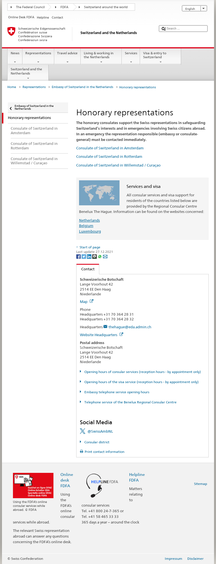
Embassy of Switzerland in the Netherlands (82, 87)
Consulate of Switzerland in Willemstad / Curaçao (118, 165)
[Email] (105, 256)
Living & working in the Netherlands (101, 57)
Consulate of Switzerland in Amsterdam (110, 148)
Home (11, 87)
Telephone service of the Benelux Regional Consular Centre (130, 402)
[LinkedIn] (89, 256)
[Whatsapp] (100, 256)
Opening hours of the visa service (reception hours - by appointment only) (141, 382)
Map (86, 301)
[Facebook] (79, 256)
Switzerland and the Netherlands (28, 73)
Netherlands (89, 220)
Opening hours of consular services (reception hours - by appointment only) (142, 372)
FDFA (64, 7)
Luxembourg (90, 231)
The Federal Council (30, 7)
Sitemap (200, 484)
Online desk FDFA (66, 480)
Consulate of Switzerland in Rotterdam (109, 156)
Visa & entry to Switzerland (160, 57)
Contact (85, 269)
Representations (38, 57)
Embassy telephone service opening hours (116, 392)
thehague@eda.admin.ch (130, 327)
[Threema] (95, 256)
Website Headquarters (101, 334)
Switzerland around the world (106, 7)
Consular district (96, 442)
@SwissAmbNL (100, 431)
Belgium (86, 225)
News (15, 57)
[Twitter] (84, 256)
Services (131, 57)
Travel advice (67, 57)
